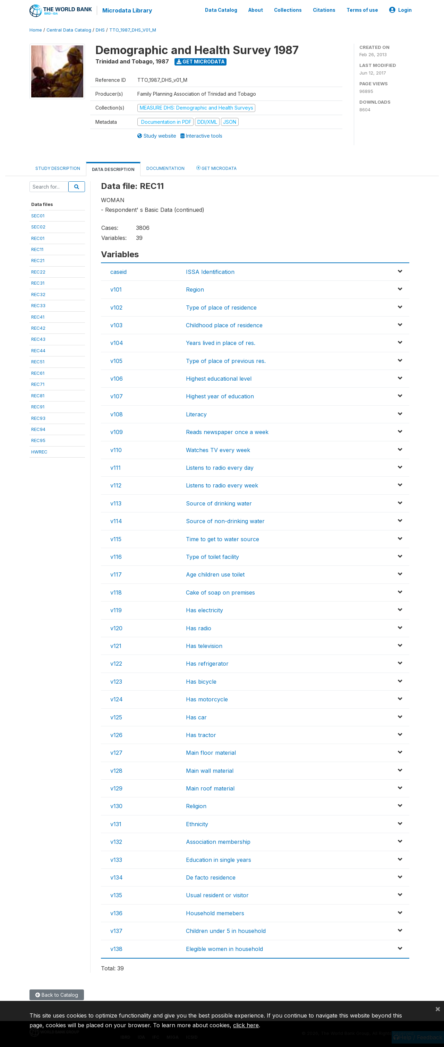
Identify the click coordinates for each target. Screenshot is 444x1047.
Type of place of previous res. (226, 359)
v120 (116, 627)
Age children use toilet (215, 573)
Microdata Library (127, 10)
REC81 (37, 394)
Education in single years (218, 858)
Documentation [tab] (165, 167)
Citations (324, 9)
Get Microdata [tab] (216, 167)
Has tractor (201, 733)
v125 (116, 716)
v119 (116, 609)
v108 (116, 413)
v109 (116, 431)
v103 (116, 324)
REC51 (37, 361)
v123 (116, 680)
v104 (116, 342)
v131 (115, 823)
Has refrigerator (207, 662)
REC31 (37, 282)
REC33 (38, 305)
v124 (116, 698)
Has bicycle (201, 680)
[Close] (438, 1008)
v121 (115, 645)
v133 (116, 858)
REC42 (38, 327)
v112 (115, 484)
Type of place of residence (221, 306)
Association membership (218, 841)
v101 (116, 288)
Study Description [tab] (57, 167)
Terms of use (362, 9)
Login (400, 9)
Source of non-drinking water (225, 520)
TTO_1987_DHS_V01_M (132, 29)
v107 (116, 395)
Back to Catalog (56, 994)
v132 (116, 841)
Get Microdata (201, 61)
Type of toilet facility (212, 556)
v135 (116, 894)
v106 (116, 377)
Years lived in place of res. (220, 342)
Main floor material (211, 752)
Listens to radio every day (220, 467)
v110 (116, 448)
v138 (116, 947)
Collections (288, 9)
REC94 (38, 428)
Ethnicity (197, 823)
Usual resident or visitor (217, 894)
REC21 (37, 259)
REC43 (38, 338)
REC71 (37, 383)
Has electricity (204, 609)
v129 (116, 787)
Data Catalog (221, 9)
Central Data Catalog (68, 29)
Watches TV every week (218, 448)
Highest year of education (220, 395)
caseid (118, 270)
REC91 (37, 406)
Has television (204, 645)
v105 (116, 359)
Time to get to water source (222, 538)
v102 (116, 306)
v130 (116, 805)
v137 (116, 930)
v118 (116, 591)
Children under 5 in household (226, 930)
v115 (115, 538)
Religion (196, 805)
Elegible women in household (224, 947)
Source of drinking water (219, 502)
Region (195, 288)
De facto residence (211, 876)
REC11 (37, 248)
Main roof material (210, 787)
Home (35, 29)
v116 (116, 556)
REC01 (37, 237)
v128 (116, 769)
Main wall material (209, 769)
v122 (116, 662)
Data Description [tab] (113, 168)
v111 (115, 467)
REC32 (38, 293)
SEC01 (37, 214)
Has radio (198, 627)
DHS (100, 29)
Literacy (196, 413)
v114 (116, 520)
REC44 (38, 349)
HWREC (39, 450)
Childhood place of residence (224, 324)
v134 (116, 876)
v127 (116, 752)
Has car (196, 716)
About (255, 9)
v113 (115, 502)
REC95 (38, 439)
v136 (116, 912)
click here (246, 1025)
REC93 (38, 417)
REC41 (37, 316)
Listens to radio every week (222, 484)
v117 (116, 573)
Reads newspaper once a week (227, 431)
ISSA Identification (210, 270)
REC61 (37, 372)
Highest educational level (218, 377)
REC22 (38, 271)
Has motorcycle (207, 698)
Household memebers (215, 912)
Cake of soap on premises (220, 591)
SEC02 (38, 226)
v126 (116, 733)
